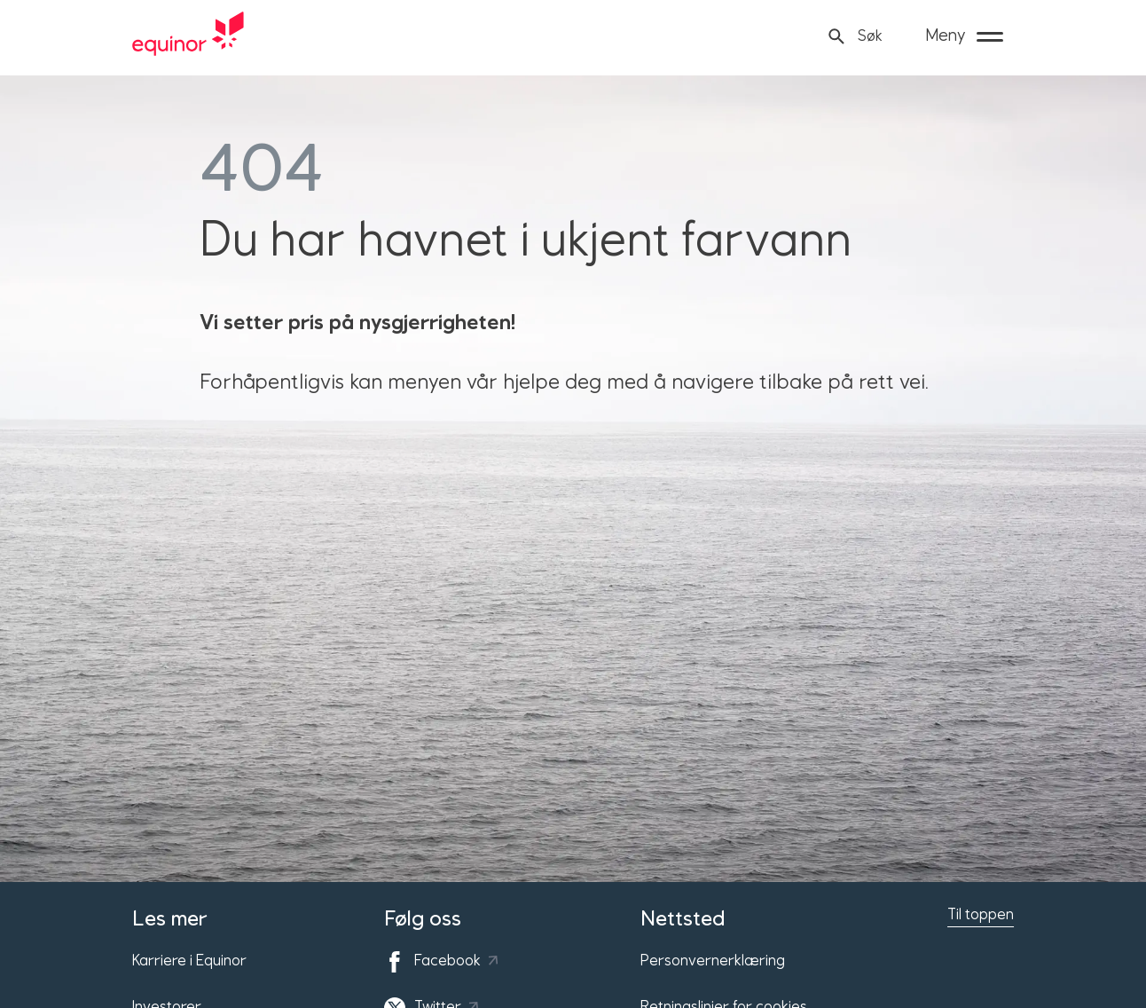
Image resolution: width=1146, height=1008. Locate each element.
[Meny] (964, 36)
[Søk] (854, 36)
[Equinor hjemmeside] (188, 36)
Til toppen (980, 915)
